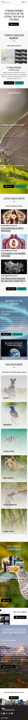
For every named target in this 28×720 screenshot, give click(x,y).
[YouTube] (4, 713)
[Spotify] (12, 713)
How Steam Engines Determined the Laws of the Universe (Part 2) (13, 279)
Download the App (20, 617)
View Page (6, 600)
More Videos (9, 186)
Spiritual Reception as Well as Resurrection (12, 229)
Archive (19, 83)
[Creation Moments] (5, 2)
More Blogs (11, 289)
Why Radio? (17, 334)
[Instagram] (9, 713)
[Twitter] (7, 713)
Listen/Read (9, 83)
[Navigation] (24, 2)
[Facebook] (1, 713)
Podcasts (21, 289)
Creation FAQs (20, 186)
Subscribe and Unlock (8, 666)
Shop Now (14, 698)
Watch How (14, 24)
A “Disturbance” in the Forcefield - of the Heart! (13, 254)
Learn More (6, 334)
